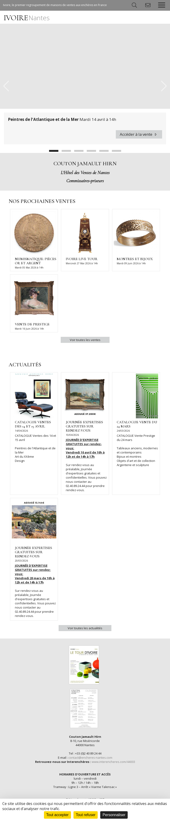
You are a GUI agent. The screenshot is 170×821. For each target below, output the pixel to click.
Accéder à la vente (139, 134)
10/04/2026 (72, 435)
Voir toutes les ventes (85, 340)
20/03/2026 (21, 560)
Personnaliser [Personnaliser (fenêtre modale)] (114, 815)
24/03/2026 (123, 430)
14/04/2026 (21, 430)
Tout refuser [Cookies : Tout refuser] (85, 815)
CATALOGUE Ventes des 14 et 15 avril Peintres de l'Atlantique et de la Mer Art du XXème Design (35, 448)
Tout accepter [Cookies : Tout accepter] (57, 815)
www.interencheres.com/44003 (113, 762)
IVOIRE (27, 17)
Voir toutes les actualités (85, 628)
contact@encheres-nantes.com (90, 757)
